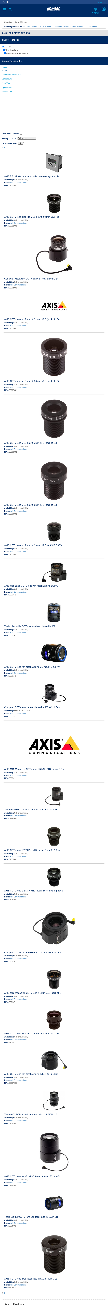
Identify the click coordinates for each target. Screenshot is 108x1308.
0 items (95, 11)
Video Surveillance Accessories (84, 26)
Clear (4, 71)
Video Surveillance (61, 26)
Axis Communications (18, 145)
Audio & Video (45, 26)
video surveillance (30, 26)
